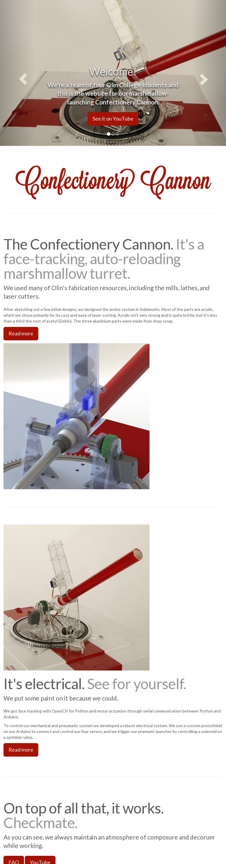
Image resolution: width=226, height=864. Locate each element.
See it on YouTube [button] (113, 118)
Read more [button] (20, 333)
